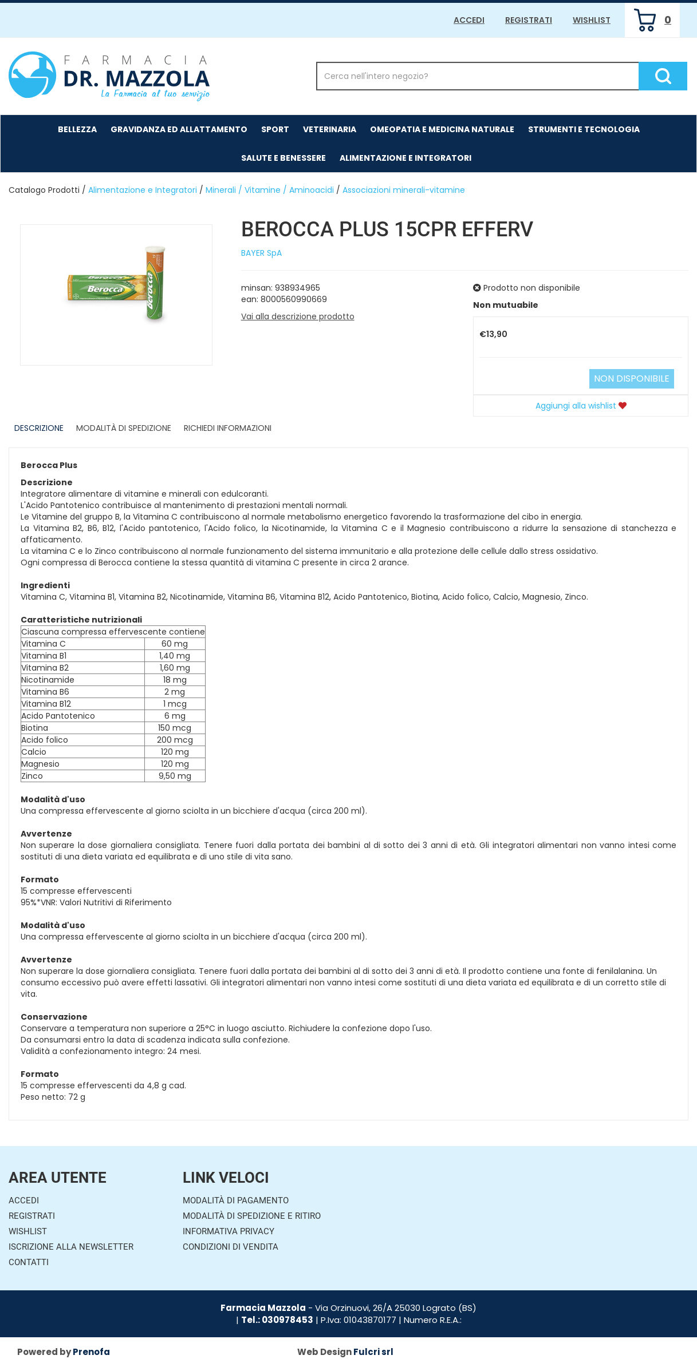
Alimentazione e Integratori (405, 158)
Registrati (528, 20)
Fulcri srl (373, 1352)
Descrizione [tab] (39, 428)
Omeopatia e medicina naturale (442, 129)
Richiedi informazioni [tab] (227, 428)
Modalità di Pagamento (236, 1200)
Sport (275, 129)
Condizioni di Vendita (230, 1247)
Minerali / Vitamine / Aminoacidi (270, 190)
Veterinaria (329, 129)
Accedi (469, 20)
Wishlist (592, 20)
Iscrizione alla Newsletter (71, 1247)
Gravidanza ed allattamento (179, 129)
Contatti (29, 1262)
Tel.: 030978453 (277, 1320)
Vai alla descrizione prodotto (298, 316)
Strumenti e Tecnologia (584, 129)
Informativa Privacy (228, 1231)
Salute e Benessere (283, 158)
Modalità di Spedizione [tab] (123, 428)
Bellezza (77, 129)
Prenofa (91, 1352)
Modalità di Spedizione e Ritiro (252, 1216)
